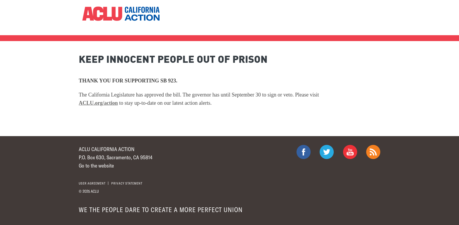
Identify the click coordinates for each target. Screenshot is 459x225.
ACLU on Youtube (350, 152)
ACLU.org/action (98, 103)
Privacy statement (127, 183)
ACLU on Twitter (327, 152)
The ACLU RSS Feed (373, 152)
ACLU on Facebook (304, 152)
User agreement (92, 183)
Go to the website (96, 165)
